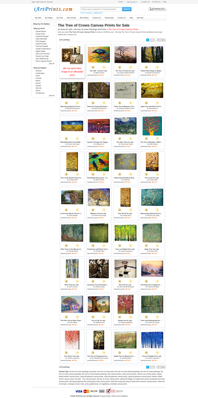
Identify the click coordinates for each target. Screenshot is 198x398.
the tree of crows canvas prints (108, 379)
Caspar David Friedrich (126, 73)
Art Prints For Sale (53, 9)
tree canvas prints (114, 374)
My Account (132, 2)
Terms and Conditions (120, 396)
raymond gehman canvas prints (91, 376)
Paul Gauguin (41, 41)
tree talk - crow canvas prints (85, 379)
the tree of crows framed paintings (127, 372)
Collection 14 (100, 144)
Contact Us (156, 2)
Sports (38, 91)
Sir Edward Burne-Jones (100, 358)
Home (121, 2)
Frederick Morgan (42, 36)
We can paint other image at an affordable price (72, 71)
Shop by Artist (39, 28)
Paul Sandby (73, 215)
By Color (60, 18)
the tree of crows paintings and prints (82, 372)
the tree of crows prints (105, 372)
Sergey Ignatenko (127, 322)
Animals (39, 78)
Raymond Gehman (153, 73)
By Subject (49, 18)
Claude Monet (73, 251)
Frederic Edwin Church (126, 108)
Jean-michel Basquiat (126, 287)
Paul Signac (73, 322)
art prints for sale (65, 29)
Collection (126, 180)
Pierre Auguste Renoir (44, 61)
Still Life (38, 88)
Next (163, 40)
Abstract (39, 71)
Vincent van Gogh (73, 144)
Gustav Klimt (73, 180)
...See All (51, 64)
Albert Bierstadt (41, 39)
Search (127, 9)
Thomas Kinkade (153, 287)
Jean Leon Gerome (43, 54)
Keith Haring (153, 144)
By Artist (38, 18)
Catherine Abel (41, 44)
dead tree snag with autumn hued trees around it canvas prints (134, 381)
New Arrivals (71, 18)
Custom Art (145, 2)
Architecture (40, 93)
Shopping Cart (158, 9)
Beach (38, 81)
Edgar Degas (40, 51)
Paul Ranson (153, 108)
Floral (38, 76)
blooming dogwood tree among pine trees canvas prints (89, 381)
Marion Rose (100, 73)
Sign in (34, 2)
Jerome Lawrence (127, 251)
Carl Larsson (73, 287)
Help (164, 2)
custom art (61, 35)
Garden (38, 86)
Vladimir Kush (100, 322)
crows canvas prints (129, 374)
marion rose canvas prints (146, 374)
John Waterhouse (42, 59)
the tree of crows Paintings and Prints (90, 29)
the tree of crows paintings (150, 372)
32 (158, 40)
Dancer (38, 83)
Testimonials (109, 18)
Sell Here (140, 18)
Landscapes (40, 73)
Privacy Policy (105, 396)
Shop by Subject (39, 68)
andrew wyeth (100, 287)
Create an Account (46, 2)
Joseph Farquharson (43, 49)
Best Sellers (84, 18)
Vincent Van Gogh (100, 215)
